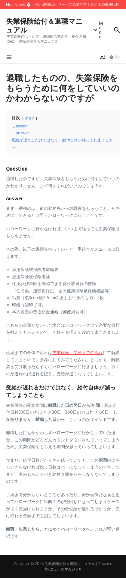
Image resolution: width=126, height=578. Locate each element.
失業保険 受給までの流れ (77, 352)
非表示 (30, 118)
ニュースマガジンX (65, 569)
